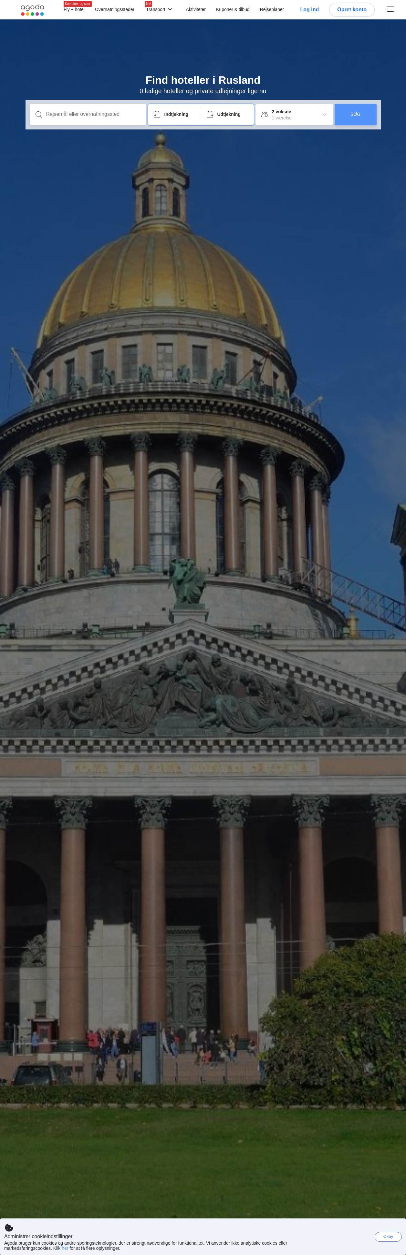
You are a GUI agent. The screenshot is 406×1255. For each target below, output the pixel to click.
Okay (388, 1236)
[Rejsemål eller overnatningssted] (93, 114)
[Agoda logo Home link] (32, 10)
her (65, 1248)
